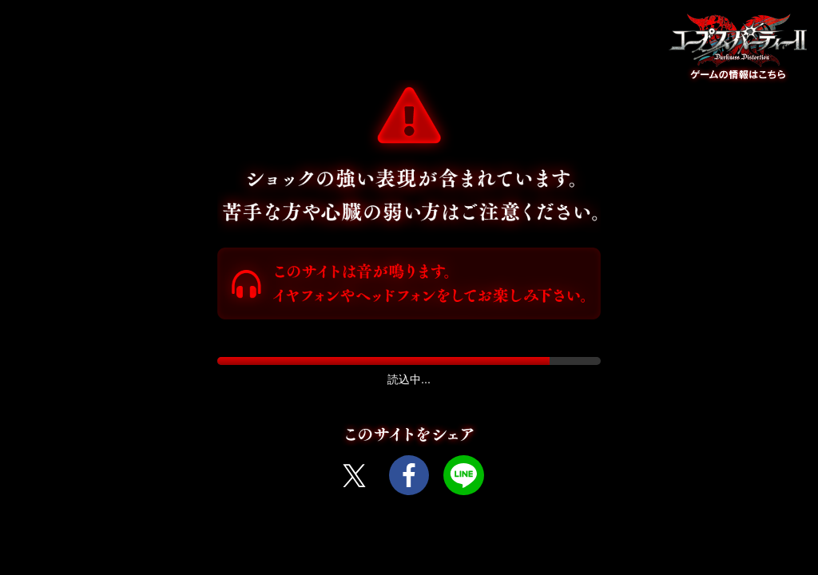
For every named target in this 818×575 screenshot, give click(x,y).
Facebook (409, 475)
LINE (463, 475)
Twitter (354, 475)
